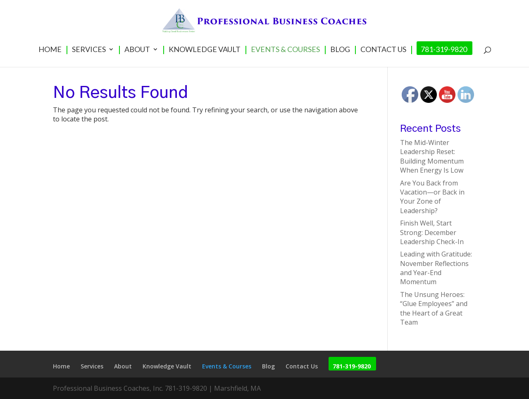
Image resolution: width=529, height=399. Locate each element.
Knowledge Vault (205, 50)
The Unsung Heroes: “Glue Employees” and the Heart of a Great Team (433, 308)
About (137, 50)
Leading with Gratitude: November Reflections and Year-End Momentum (436, 267)
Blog (340, 50)
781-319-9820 (444, 50)
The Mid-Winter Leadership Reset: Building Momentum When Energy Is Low (432, 156)
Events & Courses (285, 50)
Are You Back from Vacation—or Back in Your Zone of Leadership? (432, 196)
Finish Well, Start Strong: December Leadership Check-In (432, 232)
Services (89, 50)
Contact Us (383, 50)
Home (50, 50)
